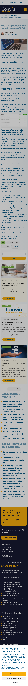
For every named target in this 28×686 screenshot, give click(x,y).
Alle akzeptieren (14, 674)
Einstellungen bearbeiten (14, 678)
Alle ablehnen (14, 682)
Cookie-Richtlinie (16, 668)
